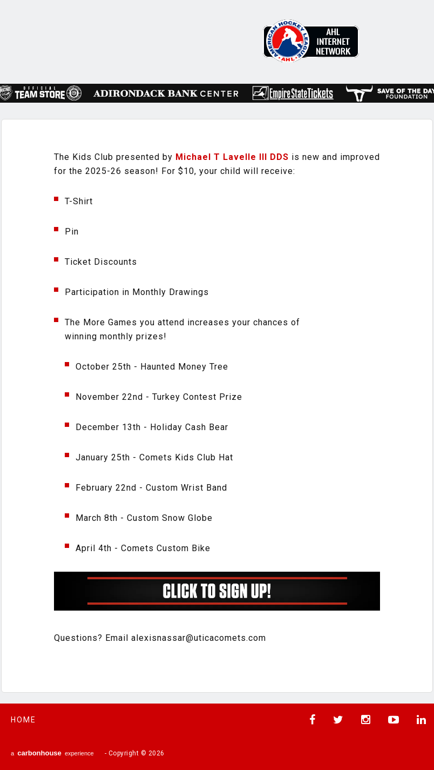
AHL (311, 40)
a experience (52, 753)
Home (23, 719)
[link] (232, 157)
